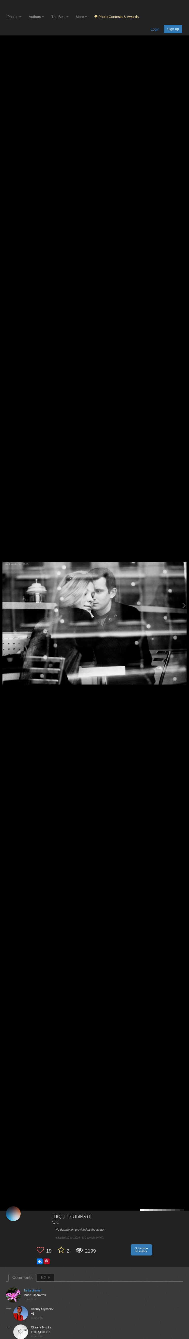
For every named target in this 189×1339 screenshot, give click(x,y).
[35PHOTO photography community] (26, 6)
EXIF (45, 1277)
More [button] (81, 16)
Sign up (173, 29)
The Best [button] (59, 16)
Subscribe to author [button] (141, 1250)
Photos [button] (14, 16)
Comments (22, 1277)
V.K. (56, 1223)
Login (155, 29)
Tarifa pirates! (32, 1290)
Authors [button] (36, 16)
